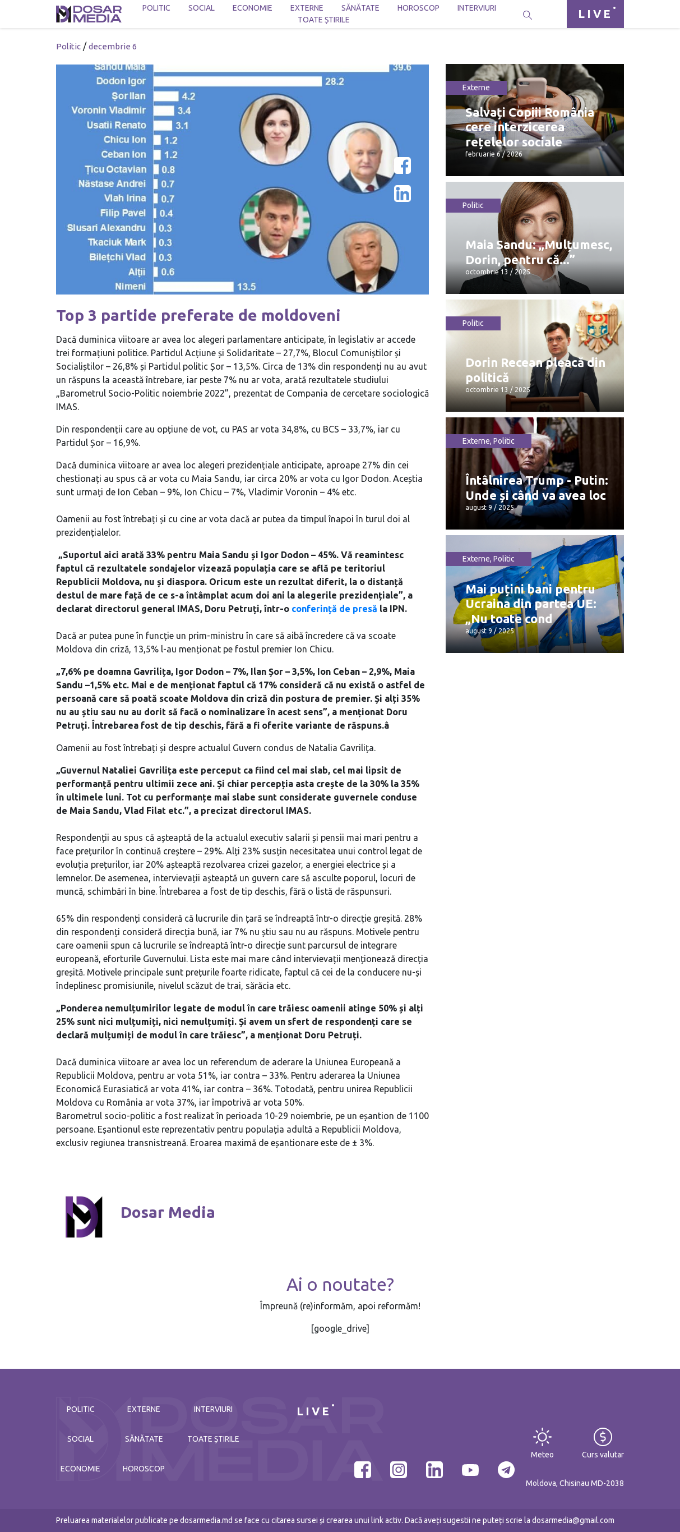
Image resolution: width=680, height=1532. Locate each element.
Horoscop (418, 7)
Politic (156, 7)
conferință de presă (334, 609)
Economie (252, 7)
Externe (306, 7)
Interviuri (476, 7)
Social (201, 7)
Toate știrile (324, 19)
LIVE (595, 13)
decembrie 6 (113, 46)
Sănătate (360, 7)
